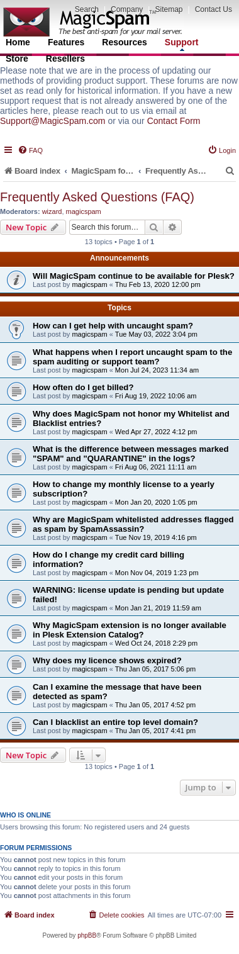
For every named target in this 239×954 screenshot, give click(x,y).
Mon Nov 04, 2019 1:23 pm (157, 572)
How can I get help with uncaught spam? (113, 325)
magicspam (83, 211)
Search (87, 9)
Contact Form (174, 121)
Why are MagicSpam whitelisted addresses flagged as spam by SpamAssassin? (133, 524)
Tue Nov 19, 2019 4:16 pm (156, 537)
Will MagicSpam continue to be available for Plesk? (134, 276)
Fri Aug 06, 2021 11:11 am (156, 467)
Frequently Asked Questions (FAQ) (97, 197)
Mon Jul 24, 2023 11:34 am (157, 370)
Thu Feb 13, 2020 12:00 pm (158, 284)
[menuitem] (30, 150)
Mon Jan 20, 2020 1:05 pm (156, 502)
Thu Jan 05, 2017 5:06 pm (155, 669)
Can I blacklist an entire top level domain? (115, 722)
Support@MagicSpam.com (53, 121)
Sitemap (168, 9)
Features (66, 42)
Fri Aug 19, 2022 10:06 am (156, 396)
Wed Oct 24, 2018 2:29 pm (156, 643)
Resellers (65, 58)
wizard (52, 211)
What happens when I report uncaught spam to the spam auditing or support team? (132, 356)
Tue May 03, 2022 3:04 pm (156, 334)
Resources (124, 42)
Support (182, 44)
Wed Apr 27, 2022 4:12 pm (156, 431)
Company (127, 9)
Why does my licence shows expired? (107, 660)
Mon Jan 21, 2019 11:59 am (158, 608)
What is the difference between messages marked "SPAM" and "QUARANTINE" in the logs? (130, 453)
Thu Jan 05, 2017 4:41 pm (155, 730)
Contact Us (213, 9)
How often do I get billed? (83, 387)
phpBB (86, 935)
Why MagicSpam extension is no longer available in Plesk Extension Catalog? (129, 629)
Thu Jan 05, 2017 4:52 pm (155, 705)
